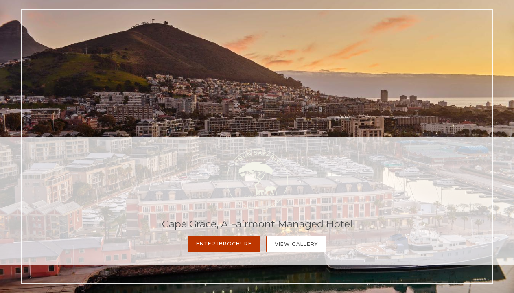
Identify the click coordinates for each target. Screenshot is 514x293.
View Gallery (296, 244)
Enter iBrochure (224, 244)
